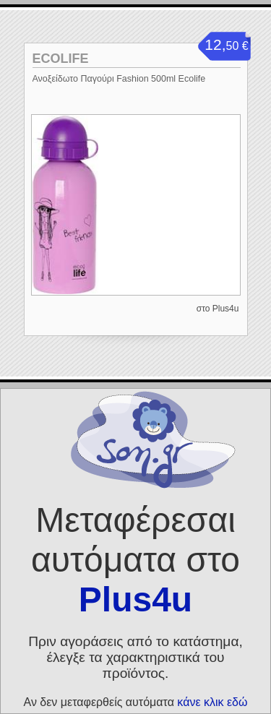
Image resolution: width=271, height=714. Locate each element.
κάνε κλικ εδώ (212, 702)
